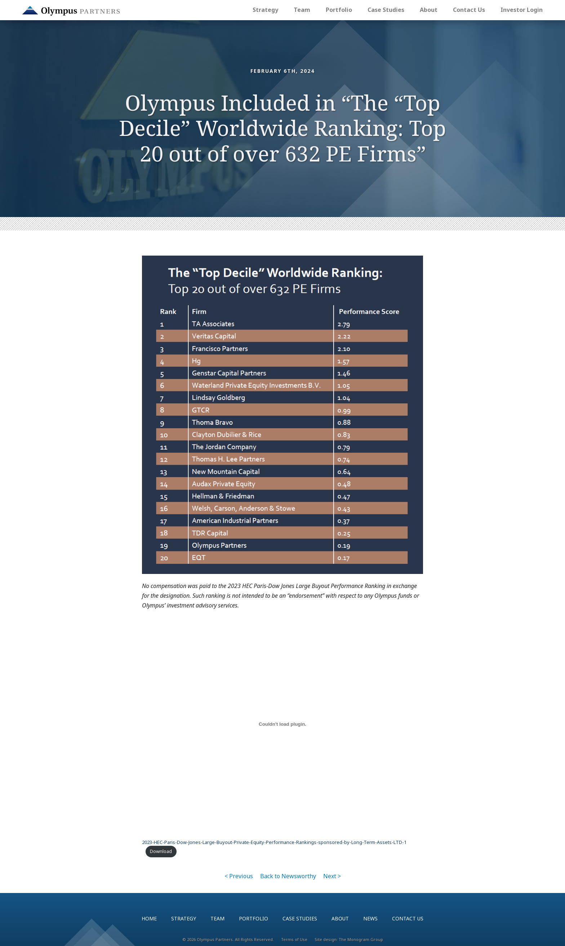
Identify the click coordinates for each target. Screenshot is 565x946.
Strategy (265, 10)
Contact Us (469, 10)
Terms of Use (294, 939)
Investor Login (522, 10)
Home (149, 918)
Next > (332, 876)
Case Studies (386, 10)
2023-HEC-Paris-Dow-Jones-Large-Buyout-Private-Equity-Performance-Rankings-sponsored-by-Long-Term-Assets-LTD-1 (274, 842)
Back (288, 876)
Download (161, 851)
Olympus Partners (71, 11)
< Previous (238, 876)
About (428, 10)
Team (302, 10)
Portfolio (339, 10)
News (370, 918)
